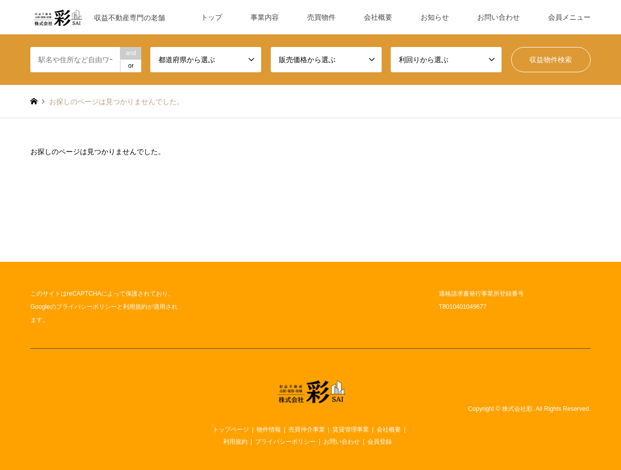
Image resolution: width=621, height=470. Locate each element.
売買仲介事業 (306, 429)
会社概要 (378, 17)
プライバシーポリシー (86, 306)
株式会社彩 (517, 408)
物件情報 (269, 429)
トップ (211, 17)
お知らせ (435, 17)
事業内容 (265, 17)
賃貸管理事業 (351, 429)
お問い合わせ (498, 17)
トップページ (231, 429)
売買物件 (321, 17)
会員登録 (379, 441)
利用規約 (135, 306)
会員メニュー (569, 17)
